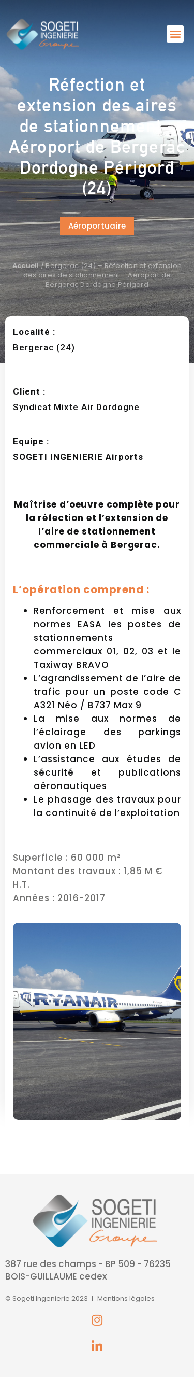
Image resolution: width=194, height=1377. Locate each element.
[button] (175, 34)
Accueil (25, 266)
